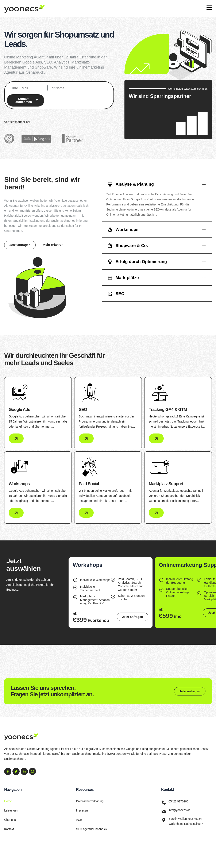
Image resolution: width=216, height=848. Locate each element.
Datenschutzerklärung (90, 801)
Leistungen (11, 810)
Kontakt (9, 829)
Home (8, 801)
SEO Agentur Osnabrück (91, 829)
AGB (79, 819)
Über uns (10, 819)
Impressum (83, 810)
